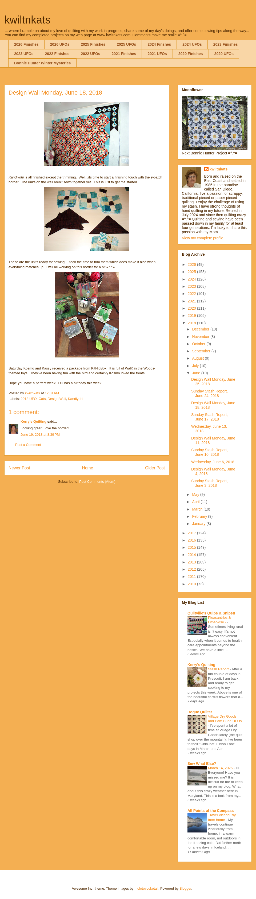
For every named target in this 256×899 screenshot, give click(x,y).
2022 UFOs (90, 54)
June (196, 373)
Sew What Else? (201, 763)
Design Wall (57, 399)
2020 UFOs (224, 54)
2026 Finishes (26, 44)
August (198, 358)
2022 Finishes (57, 54)
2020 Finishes (190, 54)
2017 (192, 533)
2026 (192, 264)
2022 (192, 293)
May (196, 494)
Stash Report (219, 669)
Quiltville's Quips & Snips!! (211, 613)
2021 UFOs (157, 54)
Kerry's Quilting (33, 421)
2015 (192, 547)
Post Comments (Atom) (97, 482)
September (201, 351)
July (196, 366)
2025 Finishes (93, 44)
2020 (192, 308)
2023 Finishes (225, 44)
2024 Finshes (159, 44)
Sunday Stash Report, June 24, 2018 (209, 393)
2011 (192, 576)
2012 (192, 569)
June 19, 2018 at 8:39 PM (40, 435)
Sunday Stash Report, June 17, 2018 (209, 416)
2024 (192, 279)
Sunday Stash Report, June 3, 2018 (209, 483)
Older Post (155, 468)
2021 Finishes (124, 54)
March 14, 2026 (221, 768)
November (201, 336)
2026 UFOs (59, 44)
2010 (192, 584)
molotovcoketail (146, 888)
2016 (192, 540)
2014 (192, 554)
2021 (192, 301)
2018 (192, 323)
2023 (192, 286)
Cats (42, 399)
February (200, 516)
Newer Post (19, 468)
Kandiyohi (75, 399)
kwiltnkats (27, 20)
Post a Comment (28, 445)
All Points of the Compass (210, 810)
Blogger (185, 888)
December (201, 329)
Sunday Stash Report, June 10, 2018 (209, 452)
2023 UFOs (23, 54)
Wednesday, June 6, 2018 (212, 462)
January (199, 524)
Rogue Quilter (199, 712)
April (196, 502)
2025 (192, 272)
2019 (192, 315)
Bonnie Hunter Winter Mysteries (42, 63)
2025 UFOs (126, 44)
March (197, 509)
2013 (192, 562)
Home (87, 468)
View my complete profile (202, 238)
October (199, 344)
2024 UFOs (192, 44)
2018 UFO (29, 399)
